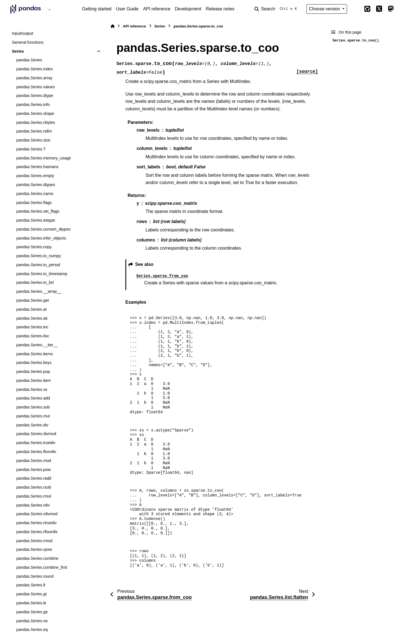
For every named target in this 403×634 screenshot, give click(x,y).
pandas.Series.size (33, 140)
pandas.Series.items (34, 354)
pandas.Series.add (33, 398)
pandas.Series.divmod (36, 433)
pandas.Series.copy (33, 247)
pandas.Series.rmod (34, 540)
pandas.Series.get (32, 300)
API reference (156, 8)
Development (188, 8)
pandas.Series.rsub (33, 487)
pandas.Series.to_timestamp (41, 273)
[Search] (276, 9)
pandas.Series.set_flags (37, 211)
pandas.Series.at (31, 309)
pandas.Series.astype (35, 220)
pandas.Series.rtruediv (36, 523)
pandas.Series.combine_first (41, 567)
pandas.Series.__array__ (38, 291)
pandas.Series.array (34, 78)
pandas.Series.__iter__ (37, 345)
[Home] (112, 26)
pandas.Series (29, 60)
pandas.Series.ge (32, 612)
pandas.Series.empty (35, 175)
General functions (27, 42)
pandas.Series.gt (31, 594)
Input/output (22, 33)
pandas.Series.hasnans (37, 166)
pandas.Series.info (33, 104)
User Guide (127, 8)
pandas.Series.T (31, 149)
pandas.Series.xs (31, 389)
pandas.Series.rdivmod (36, 514)
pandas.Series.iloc (32, 336)
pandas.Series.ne (32, 621)
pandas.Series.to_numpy (38, 256)
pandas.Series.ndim (34, 131)
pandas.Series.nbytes (35, 122)
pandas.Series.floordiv (36, 451)
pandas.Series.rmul (33, 496)
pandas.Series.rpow (34, 549)
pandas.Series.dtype (34, 95)
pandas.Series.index (34, 69)
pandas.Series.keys (33, 362)
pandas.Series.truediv (35, 442)
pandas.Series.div (32, 425)
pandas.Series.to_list (35, 282)
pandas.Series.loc (32, 327)
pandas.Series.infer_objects (41, 238)
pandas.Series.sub (33, 407)
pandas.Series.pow (33, 469)
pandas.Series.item (33, 380)
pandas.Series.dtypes (35, 184)
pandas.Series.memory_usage (43, 158)
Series (18, 51)
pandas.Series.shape (35, 113)
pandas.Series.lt (30, 585)
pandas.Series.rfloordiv (36, 532)
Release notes (220, 8)
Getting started (96, 8)
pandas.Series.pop (33, 371)
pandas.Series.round (34, 576)
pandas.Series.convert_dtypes (43, 229)
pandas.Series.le (31, 603)
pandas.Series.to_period (38, 265)
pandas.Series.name (34, 193)
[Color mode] (355, 9)
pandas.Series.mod (33, 460)
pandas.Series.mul (33, 416)
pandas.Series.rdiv (33, 505)
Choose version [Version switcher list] (325, 8)
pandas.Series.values (35, 87)
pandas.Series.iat (31, 318)
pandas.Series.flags (33, 202)
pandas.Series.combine (37, 558)
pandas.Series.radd (33, 478)
